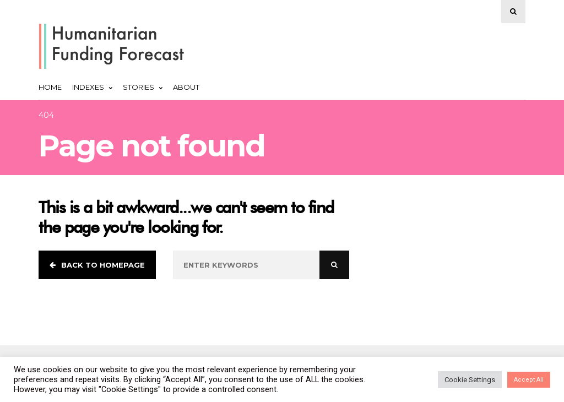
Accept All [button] (529, 379)
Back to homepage (97, 264)
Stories (142, 87)
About (186, 87)
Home (50, 87)
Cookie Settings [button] (469, 380)
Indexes (92, 87)
